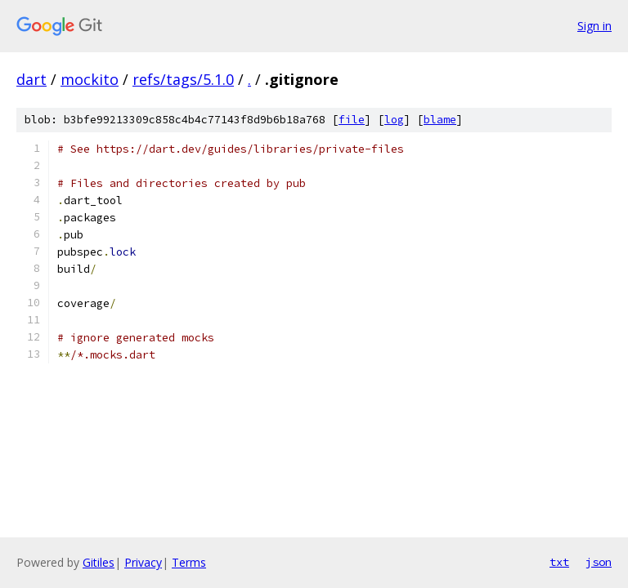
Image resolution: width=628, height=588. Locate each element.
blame (440, 120)
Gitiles (98, 562)
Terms (189, 562)
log (394, 120)
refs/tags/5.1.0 (183, 79)
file (352, 120)
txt (559, 562)
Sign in (594, 25)
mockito (90, 79)
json (598, 562)
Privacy (143, 562)
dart (31, 79)
